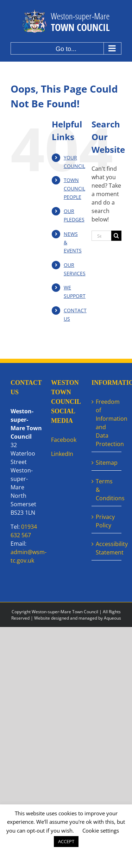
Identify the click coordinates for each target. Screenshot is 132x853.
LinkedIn (62, 454)
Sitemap (107, 462)
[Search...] (101, 236)
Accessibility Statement (107, 548)
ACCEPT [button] (66, 841)
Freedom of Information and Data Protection (107, 423)
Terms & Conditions (107, 489)
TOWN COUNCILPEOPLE (74, 188)
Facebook (63, 440)
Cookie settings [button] (100, 830)
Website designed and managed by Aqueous (77, 618)
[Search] (116, 236)
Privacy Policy (105, 521)
